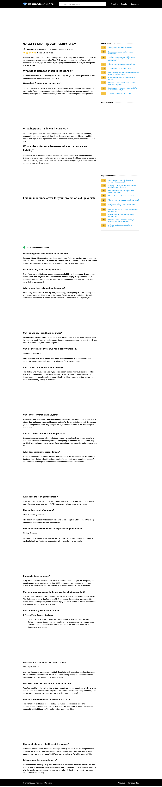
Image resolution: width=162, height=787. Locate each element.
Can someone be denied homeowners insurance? (121, 53)
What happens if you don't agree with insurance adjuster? (121, 191)
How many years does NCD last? (119, 93)
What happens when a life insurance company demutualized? (120, 181)
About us (121, 783)
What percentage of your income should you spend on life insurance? (123, 73)
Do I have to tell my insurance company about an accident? (121, 205)
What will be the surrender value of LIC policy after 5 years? (121, 83)
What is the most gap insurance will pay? (122, 64)
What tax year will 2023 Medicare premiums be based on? (123, 210)
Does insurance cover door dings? (120, 68)
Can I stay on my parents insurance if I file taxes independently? (122, 89)
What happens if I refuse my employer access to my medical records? (121, 220)
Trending (114, 4)
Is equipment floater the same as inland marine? (121, 78)
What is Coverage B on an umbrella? (121, 196)
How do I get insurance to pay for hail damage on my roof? (121, 215)
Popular (124, 4)
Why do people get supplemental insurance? (123, 200)
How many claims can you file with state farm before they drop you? (122, 186)
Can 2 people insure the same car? (120, 48)
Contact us (135, 4)
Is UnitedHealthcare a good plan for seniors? (120, 226)
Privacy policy (133, 783)
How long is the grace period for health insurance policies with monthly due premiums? (121, 59)
